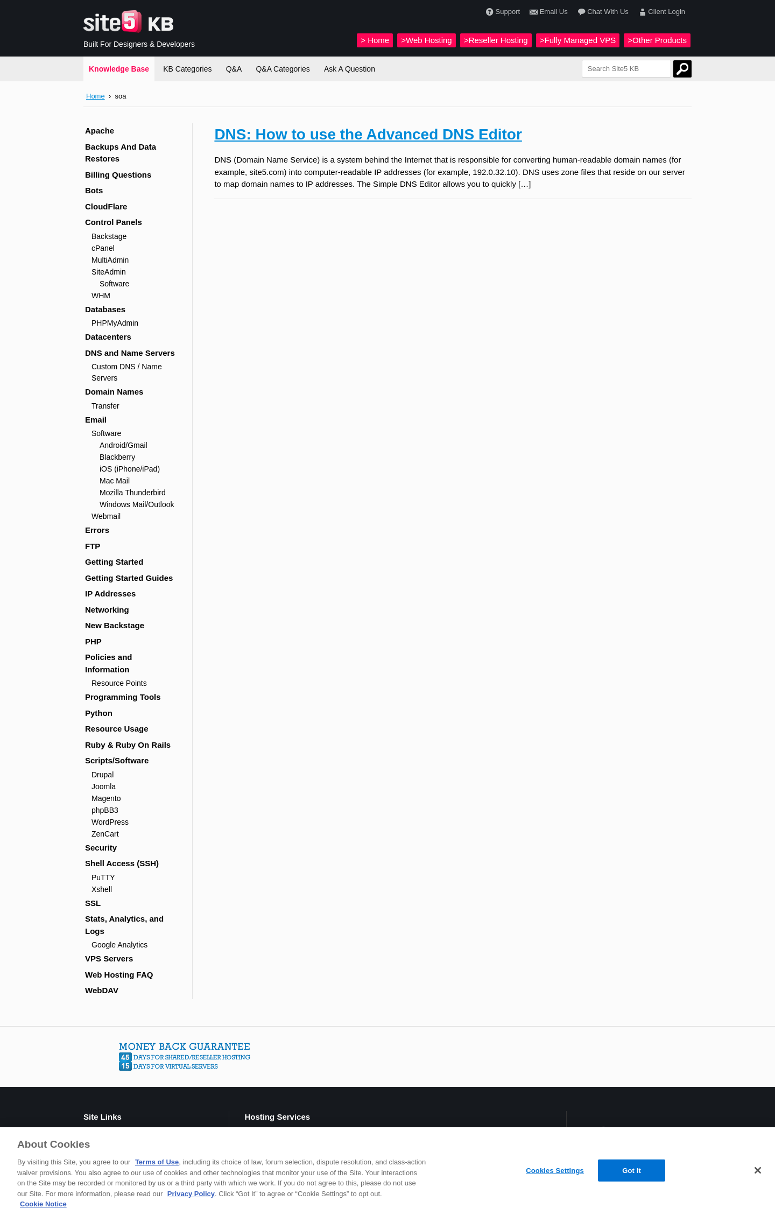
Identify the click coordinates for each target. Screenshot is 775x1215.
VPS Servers (109, 958)
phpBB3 (104, 810)
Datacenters (108, 336)
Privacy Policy (191, 1194)
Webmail (106, 516)
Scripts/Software (117, 760)
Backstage (108, 236)
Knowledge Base (119, 69)
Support (501, 12)
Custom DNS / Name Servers (126, 372)
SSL (93, 903)
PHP (93, 641)
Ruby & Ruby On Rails (128, 744)
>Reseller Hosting (496, 40)
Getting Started (114, 561)
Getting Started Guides (129, 577)
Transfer (105, 406)
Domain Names (114, 391)
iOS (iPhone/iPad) (130, 469)
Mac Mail (115, 480)
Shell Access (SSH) (122, 863)
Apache (99, 130)
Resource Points (119, 683)
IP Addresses (110, 593)
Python (98, 713)
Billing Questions (118, 174)
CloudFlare (106, 206)
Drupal (102, 774)
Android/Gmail (123, 445)
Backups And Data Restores (120, 153)
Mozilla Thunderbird (133, 492)
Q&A (234, 69)
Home (95, 96)
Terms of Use (157, 1162)
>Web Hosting (426, 40)
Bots (94, 190)
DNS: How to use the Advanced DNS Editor (368, 134)
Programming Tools (123, 696)
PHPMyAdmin (114, 323)
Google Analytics (119, 944)
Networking (107, 609)
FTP (92, 546)
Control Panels (113, 222)
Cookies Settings (555, 1170)
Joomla (103, 786)
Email (96, 419)
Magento (106, 798)
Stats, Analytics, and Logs (124, 925)
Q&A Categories (282, 69)
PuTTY (103, 877)
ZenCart (105, 834)
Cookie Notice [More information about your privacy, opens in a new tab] (43, 1204)
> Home (375, 40)
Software (114, 283)
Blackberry (117, 457)
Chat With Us (602, 12)
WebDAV (101, 990)
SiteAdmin (108, 272)
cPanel (103, 248)
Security (101, 847)
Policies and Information (108, 663)
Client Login (660, 12)
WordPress (110, 822)
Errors (97, 530)
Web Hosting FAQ (119, 974)
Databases (105, 309)
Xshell (101, 889)
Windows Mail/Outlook (137, 504)
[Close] (758, 1170)
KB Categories (187, 69)
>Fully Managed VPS (578, 40)
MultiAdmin (110, 260)
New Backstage (114, 625)
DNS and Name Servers (130, 352)
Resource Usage (117, 728)
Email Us (547, 12)
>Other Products (657, 40)
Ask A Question (349, 69)
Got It (631, 1170)
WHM (100, 295)
